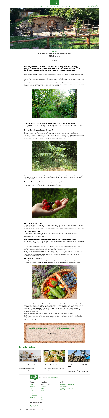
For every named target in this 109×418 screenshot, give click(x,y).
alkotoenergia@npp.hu (52, 377)
